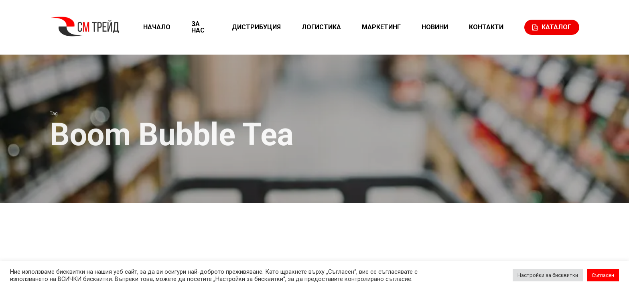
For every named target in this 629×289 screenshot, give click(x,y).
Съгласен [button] (603, 275)
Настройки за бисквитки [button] (547, 275)
